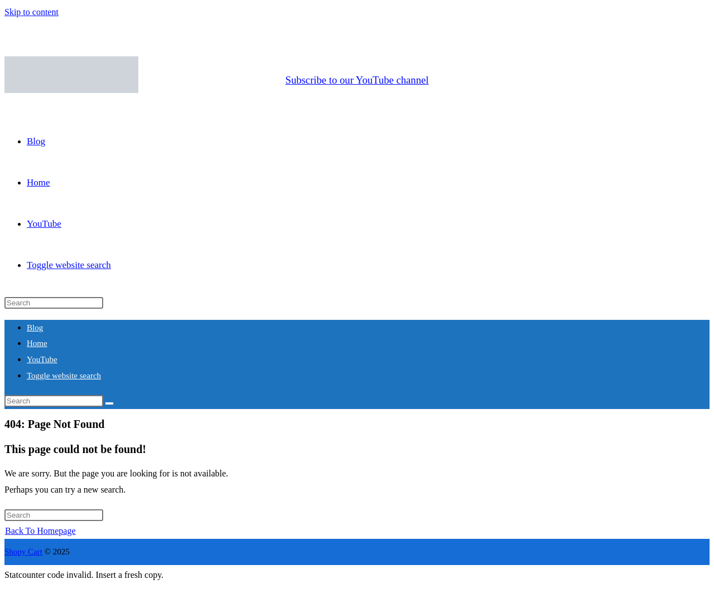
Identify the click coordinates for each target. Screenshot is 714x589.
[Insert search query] (53, 303)
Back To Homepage (40, 531)
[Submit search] (109, 403)
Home (37, 343)
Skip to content (31, 12)
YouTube (42, 359)
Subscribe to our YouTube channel (357, 80)
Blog (35, 327)
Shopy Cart (23, 551)
